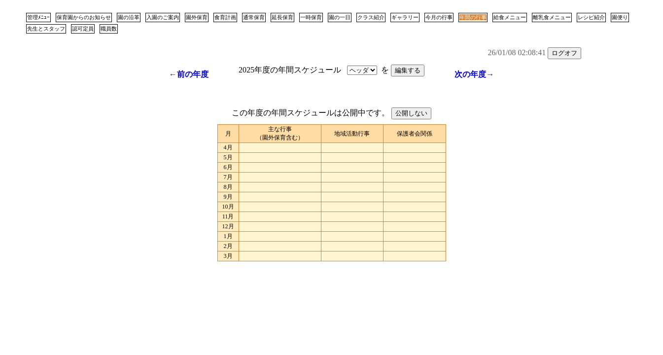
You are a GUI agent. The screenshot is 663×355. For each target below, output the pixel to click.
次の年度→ (474, 74)
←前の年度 (189, 74)
